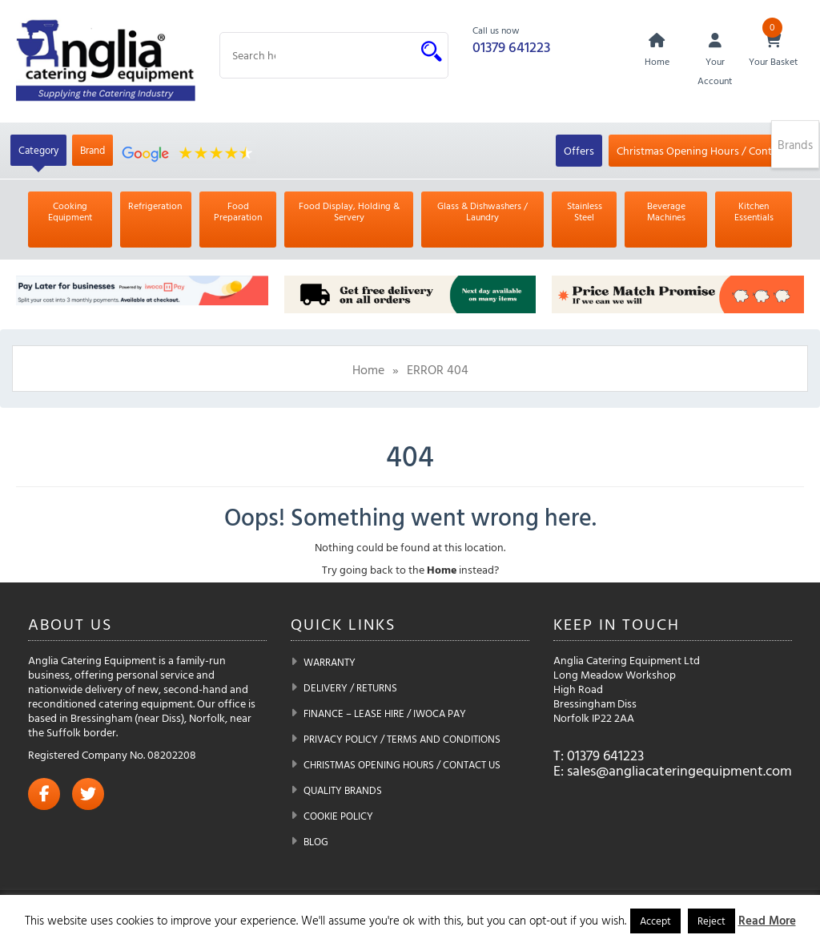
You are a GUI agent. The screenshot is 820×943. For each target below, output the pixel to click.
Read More (767, 920)
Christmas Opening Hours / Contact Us (709, 150)
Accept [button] (655, 921)
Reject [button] (711, 921)
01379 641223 (511, 47)
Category (38, 150)
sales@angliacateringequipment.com (679, 770)
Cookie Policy (338, 816)
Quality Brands (342, 790)
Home (368, 369)
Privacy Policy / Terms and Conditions (401, 739)
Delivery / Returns (350, 687)
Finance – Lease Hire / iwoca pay (384, 713)
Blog (315, 841)
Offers (579, 150)
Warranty (329, 662)
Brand (92, 150)
